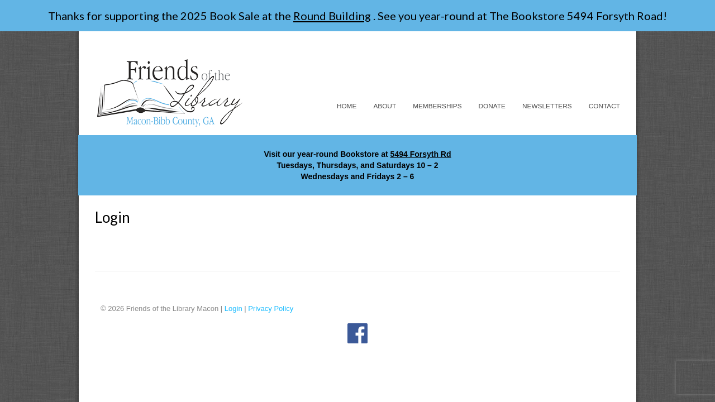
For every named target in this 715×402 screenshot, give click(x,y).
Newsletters (547, 106)
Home (347, 106)
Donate (492, 106)
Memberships (437, 106)
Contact (604, 106)
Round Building (332, 15)
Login (233, 308)
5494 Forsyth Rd (420, 154)
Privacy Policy (270, 308)
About (384, 106)
